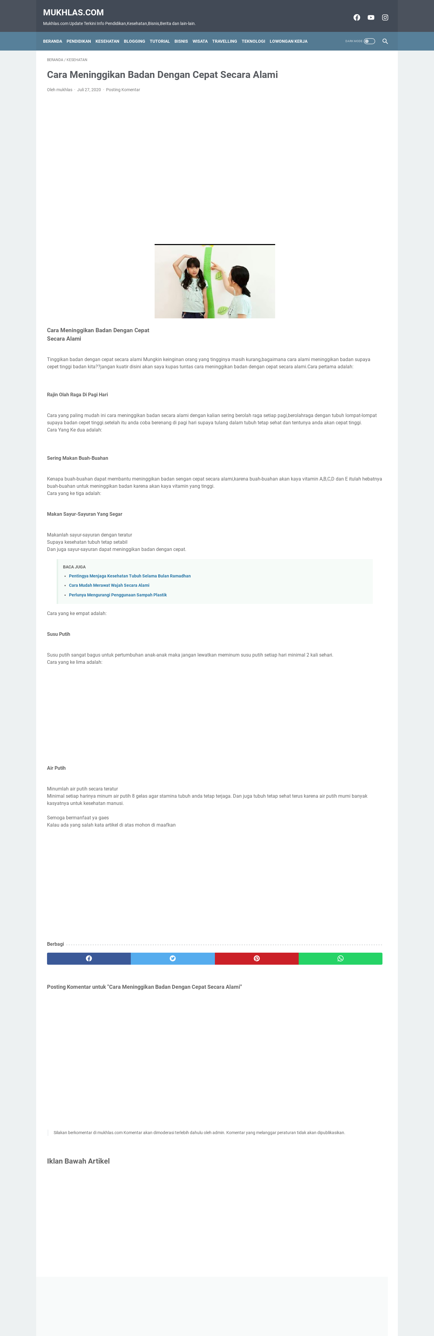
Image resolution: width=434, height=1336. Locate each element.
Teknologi (257, 31)
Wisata (204, 31)
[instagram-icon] (380, 11)
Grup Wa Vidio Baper (325, 221)
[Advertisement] (161, 177)
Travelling (228, 31)
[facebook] (75, 996)
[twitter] (132, 996)
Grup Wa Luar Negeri (325, 186)
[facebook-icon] (352, 11)
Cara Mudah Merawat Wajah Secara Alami (109, 615)
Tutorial (164, 31)
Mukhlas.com (77, 6)
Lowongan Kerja (292, 31)
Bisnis (185, 31)
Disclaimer (211, 1320)
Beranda (56, 31)
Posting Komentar (123, 98)
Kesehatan (111, 31)
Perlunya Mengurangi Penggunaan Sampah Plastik (118, 625)
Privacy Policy (240, 1320)
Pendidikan (83, 31)
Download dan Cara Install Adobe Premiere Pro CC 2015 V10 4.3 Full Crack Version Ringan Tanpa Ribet (339, 204)
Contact (188, 1320)
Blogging (138, 31)
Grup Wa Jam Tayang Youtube (335, 176)
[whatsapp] (246, 996)
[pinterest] (189, 996)
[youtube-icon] (366, 11)
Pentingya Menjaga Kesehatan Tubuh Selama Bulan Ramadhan (130, 606)
